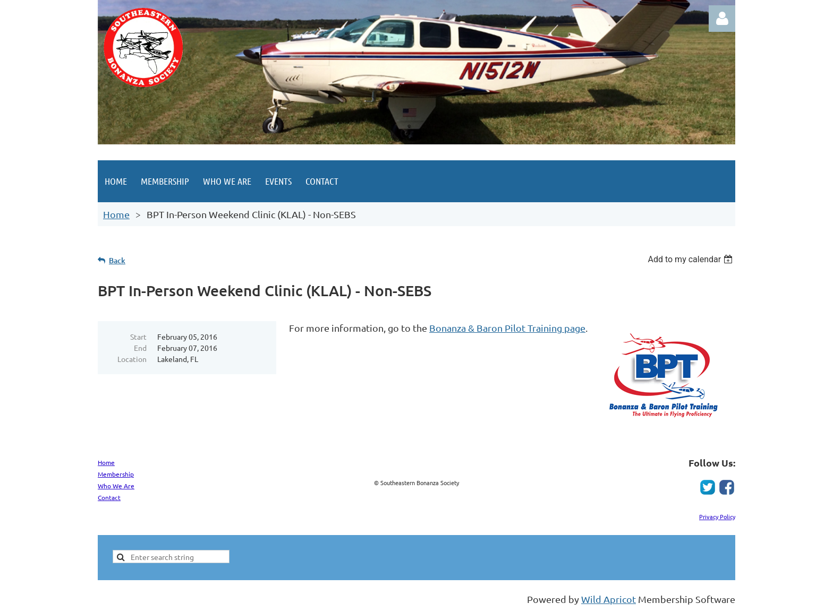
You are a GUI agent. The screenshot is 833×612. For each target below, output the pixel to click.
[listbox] (691, 259)
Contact (109, 497)
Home (116, 214)
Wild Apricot (608, 599)
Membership (116, 474)
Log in (722, 18)
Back (117, 260)
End (140, 347)
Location (132, 359)
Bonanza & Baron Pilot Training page (507, 327)
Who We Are (116, 485)
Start (138, 336)
